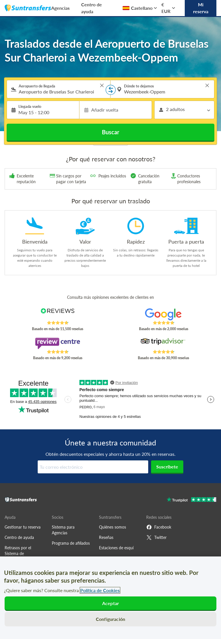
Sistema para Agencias (63, 530)
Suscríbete (167, 466)
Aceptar (110, 603)
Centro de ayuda (91, 8)
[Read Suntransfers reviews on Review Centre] (57, 343)
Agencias (60, 8)
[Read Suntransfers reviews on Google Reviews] (163, 314)
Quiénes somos (112, 527)
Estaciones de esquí (116, 547)
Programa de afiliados (71, 543)
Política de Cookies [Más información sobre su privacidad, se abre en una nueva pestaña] (100, 590)
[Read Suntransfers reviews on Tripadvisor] (163, 343)
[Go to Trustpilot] (191, 500)
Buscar (110, 132)
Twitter (156, 537)
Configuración (110, 619)
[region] (110, 597)
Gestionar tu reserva (23, 527)
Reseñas (106, 537)
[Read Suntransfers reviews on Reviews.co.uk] (57, 314)
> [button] (102, 85)
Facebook (158, 527)
